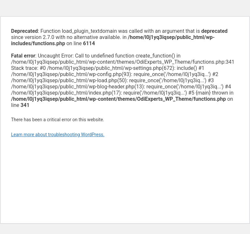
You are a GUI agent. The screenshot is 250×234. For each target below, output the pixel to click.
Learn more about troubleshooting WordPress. (57, 134)
